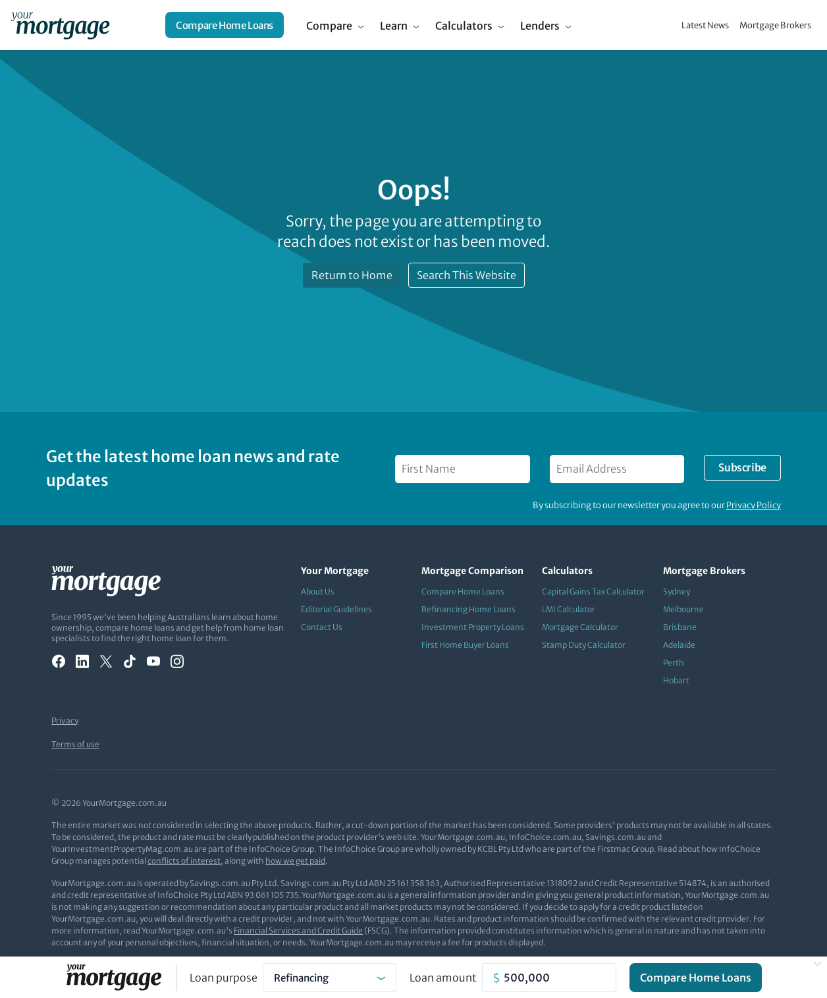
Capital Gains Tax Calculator (593, 591)
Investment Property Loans (472, 627)
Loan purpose (223, 977)
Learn (394, 25)
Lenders (540, 25)
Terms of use (75, 744)
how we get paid (295, 861)
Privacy (64, 720)
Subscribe (742, 467)
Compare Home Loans (224, 25)
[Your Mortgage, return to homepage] (60, 25)
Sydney (676, 591)
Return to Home (351, 275)
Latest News (705, 25)
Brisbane (680, 627)
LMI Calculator (568, 609)
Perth (673, 663)
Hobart (676, 680)
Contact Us (321, 627)
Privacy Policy (753, 505)
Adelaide (679, 645)
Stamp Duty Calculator (584, 645)
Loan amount (443, 977)
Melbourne (683, 609)
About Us (317, 591)
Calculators (464, 25)
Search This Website (466, 275)
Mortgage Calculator (580, 627)
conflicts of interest (184, 861)
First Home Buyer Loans (465, 645)
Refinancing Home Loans (468, 609)
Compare (329, 25)
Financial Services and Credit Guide (298, 930)
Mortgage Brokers (775, 25)
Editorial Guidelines (336, 609)
